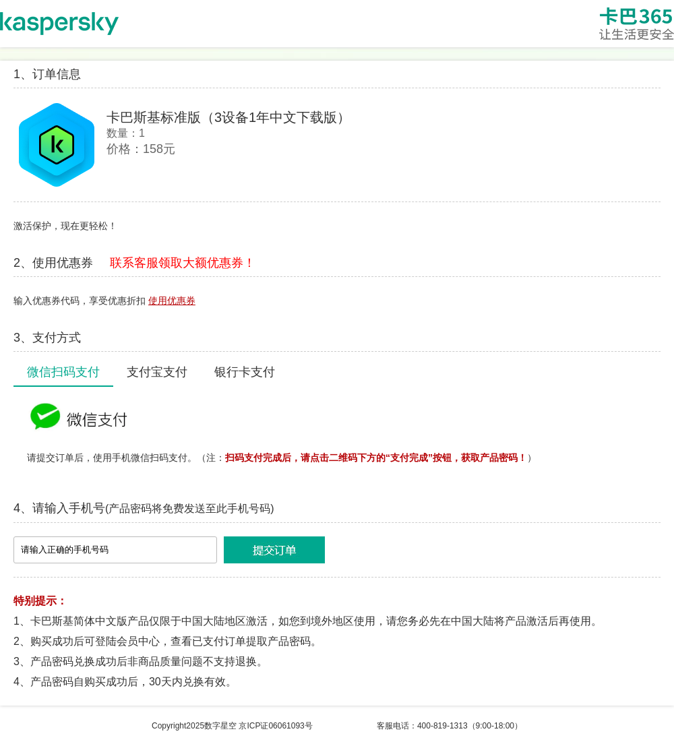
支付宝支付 (157, 372)
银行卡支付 (244, 372)
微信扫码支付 (63, 372)
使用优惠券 (171, 300)
